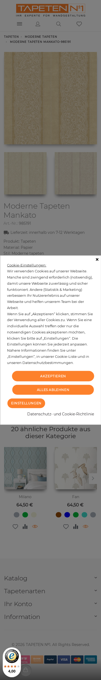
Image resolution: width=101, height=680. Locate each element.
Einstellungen (26, 403)
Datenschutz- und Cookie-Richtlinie (60, 414)
